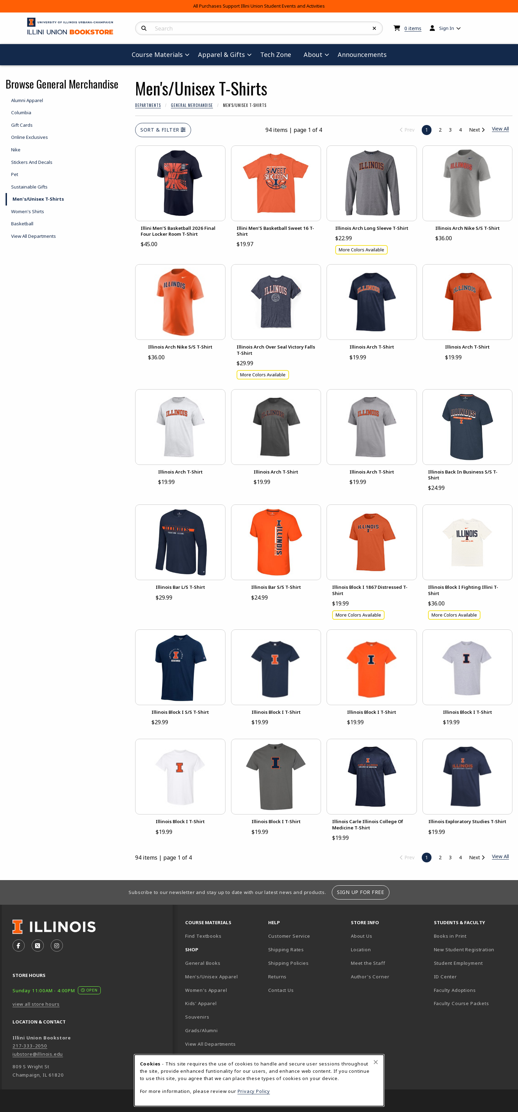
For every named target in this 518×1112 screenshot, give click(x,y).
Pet (14, 174)
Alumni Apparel (27, 100)
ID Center (469, 976)
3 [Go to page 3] (450, 129)
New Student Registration (464, 949)
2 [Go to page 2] (440, 129)
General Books (203, 963)
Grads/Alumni (201, 1030)
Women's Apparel (206, 990)
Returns (277, 976)
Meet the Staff (368, 963)
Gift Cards (22, 125)
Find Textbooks (203, 936)
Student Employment (472, 963)
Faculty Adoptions (455, 990)
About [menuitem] (313, 54)
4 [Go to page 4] (460, 129)
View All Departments (33, 236)
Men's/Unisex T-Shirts (38, 199)
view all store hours (36, 1004)
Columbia (21, 112)
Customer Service (289, 936)
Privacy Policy (254, 1091)
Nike (15, 150)
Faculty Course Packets (461, 1003)
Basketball (22, 223)
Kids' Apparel (201, 1003)
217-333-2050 (30, 1046)
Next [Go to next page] (477, 129)
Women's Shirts (27, 211)
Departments (148, 105)
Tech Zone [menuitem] (278, 54)
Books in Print (472, 936)
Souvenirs (197, 1017)
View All (500, 856)
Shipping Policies (288, 963)
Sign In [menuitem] (446, 28)
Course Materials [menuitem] (157, 54)
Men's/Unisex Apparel (211, 976)
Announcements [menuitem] (362, 54)
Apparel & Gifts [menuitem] (221, 54)
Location (361, 949)
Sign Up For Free (360, 892)
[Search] (144, 28)
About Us (361, 936)
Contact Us (281, 990)
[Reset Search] (374, 28)
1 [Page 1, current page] (426, 129)
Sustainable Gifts (29, 187)
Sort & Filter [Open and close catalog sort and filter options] (163, 129)
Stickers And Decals (31, 162)
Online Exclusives (29, 137)
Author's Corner (370, 976)
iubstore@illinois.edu (38, 1054)
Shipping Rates (286, 949)
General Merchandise (192, 105)
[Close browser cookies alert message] (375, 1062)
